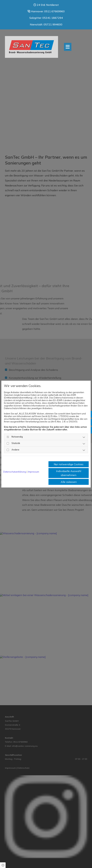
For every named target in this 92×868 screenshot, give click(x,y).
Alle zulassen (69, 482)
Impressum (33, 471)
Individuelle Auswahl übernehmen (68, 473)
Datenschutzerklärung (14, 471)
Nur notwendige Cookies (68, 464)
